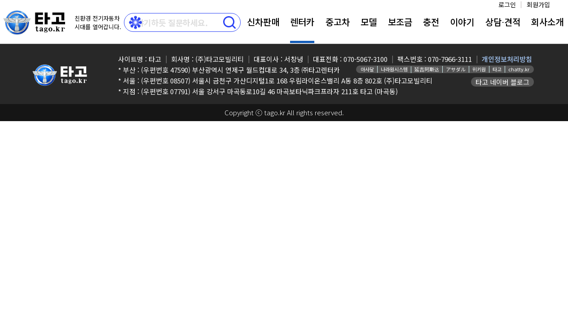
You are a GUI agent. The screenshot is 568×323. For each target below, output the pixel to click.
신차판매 (263, 21)
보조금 (400, 21)
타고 (497, 69)
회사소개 (547, 21)
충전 (431, 21)
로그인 (507, 4)
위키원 (479, 69)
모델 (369, 21)
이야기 (462, 21)
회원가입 (538, 4)
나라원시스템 (394, 69)
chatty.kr (518, 69)
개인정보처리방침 (507, 59)
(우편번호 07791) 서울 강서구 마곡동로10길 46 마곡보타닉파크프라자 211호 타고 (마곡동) (269, 91)
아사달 (367, 69)
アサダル (456, 69)
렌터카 (302, 21)
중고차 (338, 21)
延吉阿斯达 (426, 69)
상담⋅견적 (502, 21)
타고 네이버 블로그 (502, 82)
